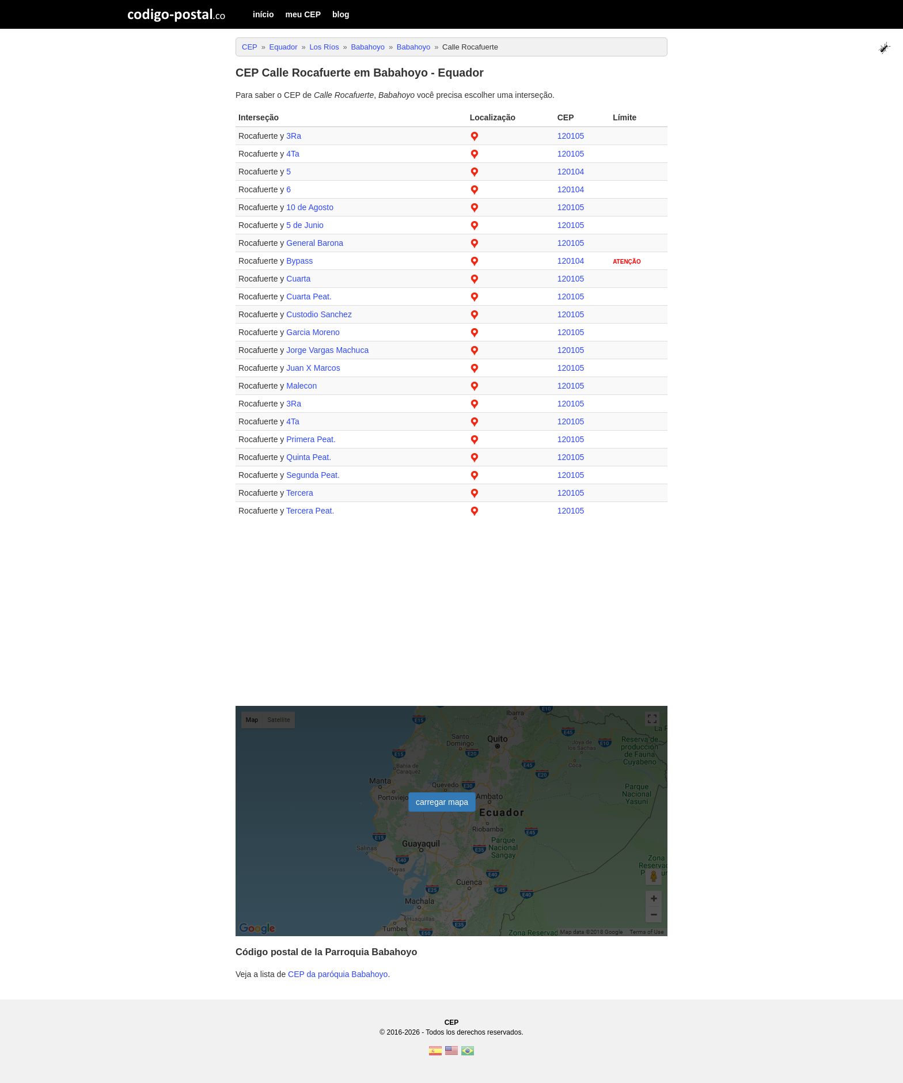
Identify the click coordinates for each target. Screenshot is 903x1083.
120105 (571, 135)
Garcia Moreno (313, 332)
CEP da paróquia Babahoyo (338, 974)
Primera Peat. (311, 439)
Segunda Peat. (313, 475)
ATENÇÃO (627, 262)
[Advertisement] (451, 617)
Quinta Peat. (308, 457)
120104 (571, 171)
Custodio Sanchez (319, 314)
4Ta (292, 153)
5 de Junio (305, 225)
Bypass (299, 260)
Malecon (301, 385)
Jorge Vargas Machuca (327, 350)
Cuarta (298, 278)
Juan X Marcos (313, 368)
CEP (452, 1023)
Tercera (299, 492)
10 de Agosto (309, 207)
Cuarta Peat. (309, 296)
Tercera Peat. (310, 510)
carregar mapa (442, 802)
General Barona (314, 243)
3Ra (293, 135)
